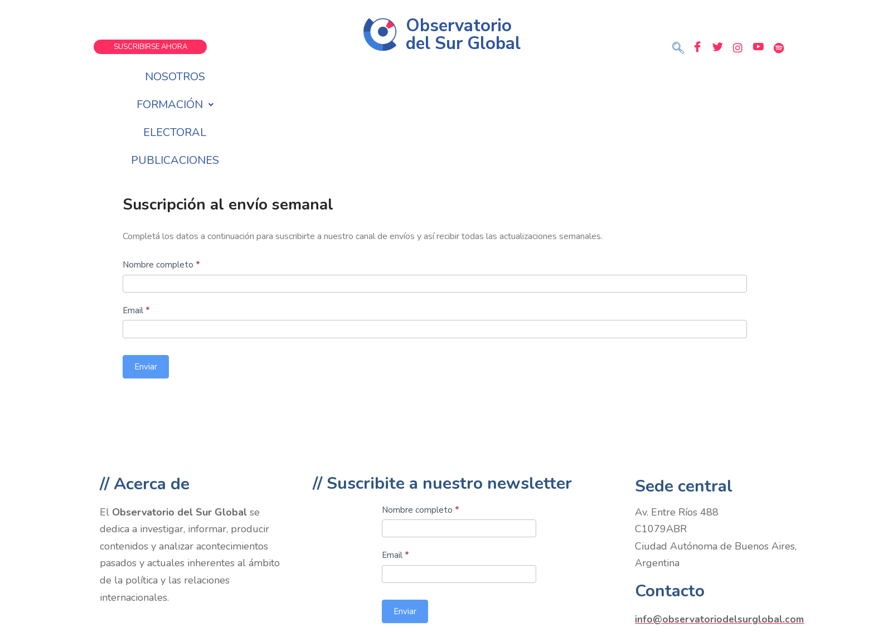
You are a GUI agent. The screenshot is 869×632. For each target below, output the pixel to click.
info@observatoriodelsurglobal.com (720, 535)
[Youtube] (759, 47)
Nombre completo (161, 181)
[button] (381, 77)
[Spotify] (779, 47)
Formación (380, 76)
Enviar (145, 283)
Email (136, 226)
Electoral (467, 76)
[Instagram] (738, 47)
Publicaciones (560, 76)
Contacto (670, 507)
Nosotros (295, 76)
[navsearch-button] (678, 49)
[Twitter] (717, 47)
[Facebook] (697, 47)
